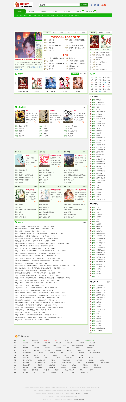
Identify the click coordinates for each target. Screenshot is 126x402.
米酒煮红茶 (44, 166)
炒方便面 (51, 273)
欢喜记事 (46, 131)
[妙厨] (93, 219)
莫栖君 (50, 275)
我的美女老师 (91, 350)
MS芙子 (20, 166)
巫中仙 (98, 311)
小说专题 (43, 11)
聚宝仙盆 (72, 58)
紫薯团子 (43, 246)
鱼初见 (42, 310)
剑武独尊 (20, 270)
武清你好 (60, 243)
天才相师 (52, 110)
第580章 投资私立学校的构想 (46, 278)
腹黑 (92, 89)
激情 (108, 87)
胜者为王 (96, 365)
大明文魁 (20, 236)
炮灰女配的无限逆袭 (48, 212)
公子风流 (57, 357)
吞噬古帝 (20, 283)
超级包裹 (45, 204)
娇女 (64, 355)
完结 (104, 91)
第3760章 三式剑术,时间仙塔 (34, 315)
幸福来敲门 (45, 236)
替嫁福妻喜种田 (100, 163)
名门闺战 (70, 128)
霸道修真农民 (84, 372)
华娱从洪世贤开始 (23, 302)
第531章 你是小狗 (43, 292)
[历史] (16, 236)
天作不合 (98, 194)
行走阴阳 (46, 370)
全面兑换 (74, 367)
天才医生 (77, 340)
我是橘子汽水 (54, 292)
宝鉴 (72, 352)
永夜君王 (55, 345)
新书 (54, 32)
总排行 (108, 32)
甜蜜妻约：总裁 (100, 292)
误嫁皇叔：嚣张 (100, 104)
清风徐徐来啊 (50, 297)
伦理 (100, 77)
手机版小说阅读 (91, 11)
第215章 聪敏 (42, 275)
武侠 (25, 15)
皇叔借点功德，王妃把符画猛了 (77, 61)
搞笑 (104, 89)
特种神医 (81, 352)
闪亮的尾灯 (53, 233)
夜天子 (33, 345)
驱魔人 (81, 370)
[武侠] (93, 221)
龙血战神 (58, 343)
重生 (108, 89)
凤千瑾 (50, 300)
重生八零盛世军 (100, 243)
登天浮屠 (85, 367)
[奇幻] (16, 265)
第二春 (51, 69)
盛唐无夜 (49, 255)
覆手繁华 (21, 131)
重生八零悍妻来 (100, 137)
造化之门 (78, 347)
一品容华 (46, 136)
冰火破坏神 (81, 343)
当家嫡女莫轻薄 (100, 175)
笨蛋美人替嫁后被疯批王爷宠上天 (65, 37)
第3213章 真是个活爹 (32, 310)
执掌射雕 (25, 347)
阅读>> (36, 122)
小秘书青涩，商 (100, 147)
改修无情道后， (100, 214)
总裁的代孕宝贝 (22, 246)
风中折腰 (55, 260)
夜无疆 (65, 55)
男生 (61, 32)
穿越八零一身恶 (100, 199)
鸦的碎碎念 (51, 317)
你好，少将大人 (72, 126)
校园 (100, 82)
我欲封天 (36, 350)
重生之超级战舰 (38, 367)
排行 (92, 87)
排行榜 (55, 11)
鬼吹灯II (57, 370)
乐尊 (24, 345)
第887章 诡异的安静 (41, 233)
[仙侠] (67, 58)
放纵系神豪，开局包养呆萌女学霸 (27, 278)
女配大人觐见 (46, 217)
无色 (58, 251)
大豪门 (62, 352)
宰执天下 (53, 360)
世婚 (97, 207)
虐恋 (100, 91)
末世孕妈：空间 (100, 166)
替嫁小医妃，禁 (100, 252)
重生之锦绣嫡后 (100, 247)
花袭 (70, 50)
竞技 (57, 15)
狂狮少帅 (74, 365)
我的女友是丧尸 (69, 370)
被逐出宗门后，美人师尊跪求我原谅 (27, 265)
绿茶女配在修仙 (100, 161)
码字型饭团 (60, 278)
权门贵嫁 (70, 133)
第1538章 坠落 (40, 297)
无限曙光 (63, 367)
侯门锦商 (51, 66)
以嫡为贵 (70, 136)
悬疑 (92, 84)
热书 (47, 32)
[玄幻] (67, 42)
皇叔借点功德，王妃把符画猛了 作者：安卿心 (29, 59)
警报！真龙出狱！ (23, 228)
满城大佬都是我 (100, 178)
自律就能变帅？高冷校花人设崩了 (27, 292)
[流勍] (67, 63)
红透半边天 (45, 228)
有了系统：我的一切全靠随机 (26, 307)
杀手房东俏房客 (89, 340)
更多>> (85, 107)
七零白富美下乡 (100, 236)
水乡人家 (21, 136)
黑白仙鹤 (48, 283)
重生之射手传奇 (27, 365)
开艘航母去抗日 (66, 360)
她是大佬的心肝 (100, 288)
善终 (97, 185)
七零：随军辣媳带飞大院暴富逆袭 (56, 58)
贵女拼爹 (25, 372)
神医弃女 (28, 155)
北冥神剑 (47, 347)
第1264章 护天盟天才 (30, 319)
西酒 (46, 248)
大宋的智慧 (26, 357)
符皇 (64, 345)
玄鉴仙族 (45, 180)
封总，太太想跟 (100, 119)
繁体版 (71, 15)
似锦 (45, 126)
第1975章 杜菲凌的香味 (40, 273)
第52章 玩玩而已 (39, 255)
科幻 (61, 15)
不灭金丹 (44, 345)
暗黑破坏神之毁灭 (66, 362)
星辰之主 (20, 305)
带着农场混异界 (23, 170)
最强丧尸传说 (97, 367)
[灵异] (46, 48)
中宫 (97, 314)
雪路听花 (56, 268)
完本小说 (67, 11)
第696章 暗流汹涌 (35, 290)
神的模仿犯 (46, 207)
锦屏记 (36, 355)
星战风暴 (25, 367)
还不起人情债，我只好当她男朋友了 (27, 251)
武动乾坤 (65, 340)
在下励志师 (55, 302)
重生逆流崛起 (21, 226)
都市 (34, 15)
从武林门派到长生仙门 (49, 172)
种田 (96, 91)
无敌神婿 (98, 318)
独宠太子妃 (99, 173)
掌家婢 (20, 312)
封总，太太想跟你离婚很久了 (77, 40)
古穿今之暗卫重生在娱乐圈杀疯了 (27, 295)
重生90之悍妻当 (100, 180)
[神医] (93, 228)
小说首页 (19, 11)
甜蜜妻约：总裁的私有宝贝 (25, 238)
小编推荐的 (75, 73)
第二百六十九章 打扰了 (34, 226)
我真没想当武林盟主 (101, 69)
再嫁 (20, 207)
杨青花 (46, 241)
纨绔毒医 (41, 352)
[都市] (16, 226)
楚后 (97, 187)
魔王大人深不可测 (23, 290)
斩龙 (79, 362)
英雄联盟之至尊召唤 (77, 345)
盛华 (20, 133)
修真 (96, 80)
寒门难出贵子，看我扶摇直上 (26, 233)
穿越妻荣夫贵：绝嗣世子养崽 (77, 64)
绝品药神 (92, 343)
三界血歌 (79, 350)
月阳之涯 (45, 226)
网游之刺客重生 (90, 362)
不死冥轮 (58, 347)
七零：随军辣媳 (100, 111)
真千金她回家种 (100, 152)
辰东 (38, 231)
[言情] (46, 40)
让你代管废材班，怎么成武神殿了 (27, 253)
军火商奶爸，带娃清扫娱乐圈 (26, 297)
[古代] (93, 192)
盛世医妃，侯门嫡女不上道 (26, 175)
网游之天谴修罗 (105, 362)
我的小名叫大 (69, 166)
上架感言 (27, 285)
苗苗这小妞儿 (63, 265)
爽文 (100, 89)
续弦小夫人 (99, 217)
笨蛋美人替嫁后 (100, 171)
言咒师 (91, 370)
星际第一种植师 (72, 214)
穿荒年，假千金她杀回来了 (77, 48)
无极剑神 (36, 343)
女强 (92, 91)
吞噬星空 (46, 340)
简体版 (77, 15)
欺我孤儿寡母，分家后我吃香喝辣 (27, 209)
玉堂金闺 (98, 192)
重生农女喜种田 (100, 262)
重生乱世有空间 (100, 254)
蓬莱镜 (20, 280)
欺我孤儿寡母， (100, 231)
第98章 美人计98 (37, 241)
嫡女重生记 (72, 69)
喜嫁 (20, 212)
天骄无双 (69, 343)
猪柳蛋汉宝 (51, 258)
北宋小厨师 (69, 357)
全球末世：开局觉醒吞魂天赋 (26, 258)
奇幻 (21, 15)
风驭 (75, 110)
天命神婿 (98, 323)
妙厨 (97, 219)
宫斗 (96, 87)
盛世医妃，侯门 (100, 309)
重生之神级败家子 (28, 352)
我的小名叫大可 (52, 307)
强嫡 (73, 372)
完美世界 (25, 343)
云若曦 (49, 238)
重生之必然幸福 (72, 131)
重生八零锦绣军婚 (23, 126)
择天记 (64, 372)
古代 (108, 77)
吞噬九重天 (21, 315)
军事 (48, 15)
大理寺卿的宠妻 (100, 123)
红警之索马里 (41, 360)
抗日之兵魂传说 (27, 360)
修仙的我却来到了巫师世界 (26, 177)
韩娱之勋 (52, 352)
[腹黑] (93, 197)
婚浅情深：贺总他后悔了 (24, 300)
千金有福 (86, 393)
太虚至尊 (98, 224)
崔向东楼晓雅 (21, 268)
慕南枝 (45, 133)
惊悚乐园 (45, 214)
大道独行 (58, 350)
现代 (104, 77)
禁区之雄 (85, 365)
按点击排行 (83, 73)
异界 (104, 87)
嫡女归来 (55, 355)
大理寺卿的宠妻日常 (55, 45)
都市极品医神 (100, 154)
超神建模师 (52, 367)
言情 (39, 15)
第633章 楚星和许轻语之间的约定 (46, 243)
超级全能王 (52, 365)
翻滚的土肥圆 (48, 287)
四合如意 (98, 64)
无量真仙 (47, 350)
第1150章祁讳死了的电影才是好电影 (40, 302)
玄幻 (16, 15)
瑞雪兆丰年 (35, 340)
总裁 (108, 82)
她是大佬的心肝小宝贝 (24, 241)
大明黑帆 (21, 204)
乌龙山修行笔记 (47, 175)
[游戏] (16, 290)
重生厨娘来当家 (30, 190)
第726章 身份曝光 (29, 231)
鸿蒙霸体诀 (21, 310)
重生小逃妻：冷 (100, 266)
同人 (96, 84)
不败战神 (91, 345)
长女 (97, 67)
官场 (96, 89)
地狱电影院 (35, 370)
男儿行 (91, 357)
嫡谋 (73, 355)
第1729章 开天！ (40, 258)
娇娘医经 (25, 355)
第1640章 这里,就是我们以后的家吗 (41, 260)
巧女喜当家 (99, 264)
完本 (76, 32)
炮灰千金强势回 (100, 233)
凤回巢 (45, 128)
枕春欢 (71, 42)
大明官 (37, 357)
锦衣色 (51, 48)
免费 (92, 82)
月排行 (100, 32)
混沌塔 (20, 263)
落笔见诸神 (50, 280)
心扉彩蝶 (20, 201)
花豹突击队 (79, 360)
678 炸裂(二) (28, 312)
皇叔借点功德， (100, 102)
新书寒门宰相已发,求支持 (32, 236)
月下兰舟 (36, 312)
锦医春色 (98, 228)
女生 (69, 32)
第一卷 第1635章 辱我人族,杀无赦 (49, 265)
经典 (83, 32)
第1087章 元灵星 (35, 228)
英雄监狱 (63, 365)
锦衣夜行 (91, 360)
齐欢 (97, 276)
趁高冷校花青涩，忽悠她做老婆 (26, 243)
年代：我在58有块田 (23, 260)
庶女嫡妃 (51, 61)
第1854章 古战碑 (29, 263)
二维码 (104, 5)
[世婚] (93, 207)
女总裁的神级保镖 (95, 352)
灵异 (66, 15)
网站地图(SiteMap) (79, 399)
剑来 (44, 182)
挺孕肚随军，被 (100, 140)
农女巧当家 (52, 42)
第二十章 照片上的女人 (40, 300)
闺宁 (45, 355)
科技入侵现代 (21, 317)
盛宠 (82, 355)
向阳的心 (51, 253)
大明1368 (20, 287)
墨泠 (44, 201)
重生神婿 (98, 321)
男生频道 (31, 11)
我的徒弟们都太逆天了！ (24, 273)
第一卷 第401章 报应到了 (36, 248)
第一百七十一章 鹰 (40, 238)
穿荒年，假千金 (100, 159)
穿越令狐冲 (90, 347)
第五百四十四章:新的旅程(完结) (34, 287)
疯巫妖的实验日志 (40, 362)
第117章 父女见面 (34, 246)
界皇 (27, 110)
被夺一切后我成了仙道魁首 (25, 255)
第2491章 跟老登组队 (31, 270)
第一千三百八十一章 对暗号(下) (34, 305)
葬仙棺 (20, 319)
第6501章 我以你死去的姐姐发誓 (34, 283)
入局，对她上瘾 (22, 248)
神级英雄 (40, 365)
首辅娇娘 (21, 128)
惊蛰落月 (38, 263)
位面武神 (36, 347)
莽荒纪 (69, 350)
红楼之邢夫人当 (100, 328)
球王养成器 (26, 362)
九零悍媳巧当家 (100, 257)
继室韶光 (78, 393)
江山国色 (102, 360)
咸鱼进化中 (99, 316)
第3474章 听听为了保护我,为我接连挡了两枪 (39, 268)
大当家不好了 (100, 330)
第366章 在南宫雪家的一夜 (47, 251)
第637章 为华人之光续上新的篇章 (37, 317)
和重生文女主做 (100, 250)
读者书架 (80, 11)
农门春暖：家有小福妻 (76, 45)
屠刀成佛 (47, 315)
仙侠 (30, 15)
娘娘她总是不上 (100, 190)
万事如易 (51, 50)
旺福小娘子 (52, 40)
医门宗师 (98, 325)
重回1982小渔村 (74, 66)
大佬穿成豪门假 (100, 238)
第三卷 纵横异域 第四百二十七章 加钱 (34, 280)
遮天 (56, 340)
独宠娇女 (98, 133)
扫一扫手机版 (95, 5)
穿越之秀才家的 (100, 297)
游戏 (52, 15)
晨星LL (44, 290)
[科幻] (16, 258)
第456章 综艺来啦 (43, 295)
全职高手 (45, 209)
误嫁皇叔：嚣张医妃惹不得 (56, 64)
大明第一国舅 (22, 217)
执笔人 (40, 319)
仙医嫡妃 (98, 306)
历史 (43, 15)
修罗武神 (47, 343)
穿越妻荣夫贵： (100, 114)
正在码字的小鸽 (55, 295)
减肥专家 (47, 305)
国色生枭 (80, 357)
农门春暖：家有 (100, 145)
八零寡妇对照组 (100, 149)
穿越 (104, 82)
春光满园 (69, 201)
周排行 (93, 32)
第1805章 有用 (42, 253)
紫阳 (24, 370)
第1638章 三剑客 (40, 307)
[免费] (16, 255)
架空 (100, 87)
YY (108, 91)
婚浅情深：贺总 (100, 295)
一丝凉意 (42, 270)
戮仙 (68, 347)
